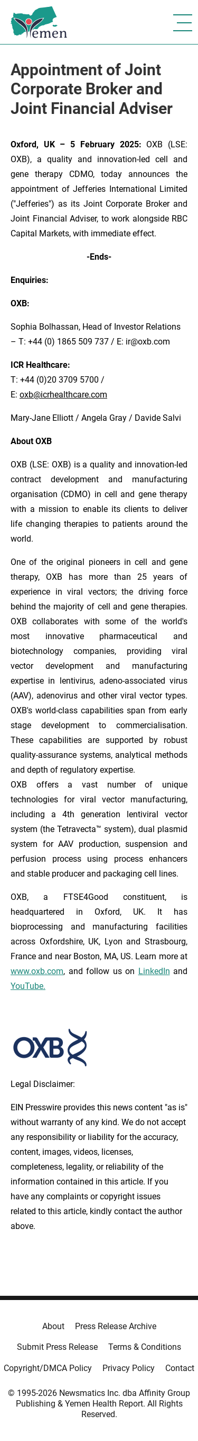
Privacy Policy (128, 1368)
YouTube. (28, 986)
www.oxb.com (37, 971)
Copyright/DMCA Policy (48, 1368)
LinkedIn (154, 971)
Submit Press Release (57, 1347)
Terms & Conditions (144, 1347)
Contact (179, 1368)
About (53, 1326)
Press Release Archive (115, 1326)
